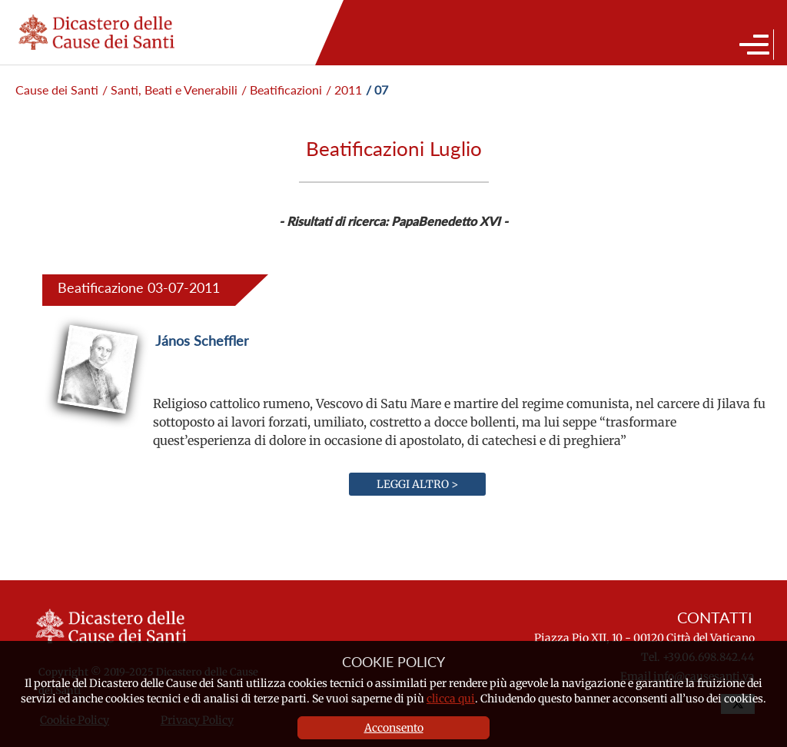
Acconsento (393, 728)
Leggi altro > (417, 484)
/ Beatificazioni (281, 89)
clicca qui (451, 699)
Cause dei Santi (56, 89)
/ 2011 (344, 89)
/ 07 (377, 89)
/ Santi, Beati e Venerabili (169, 89)
